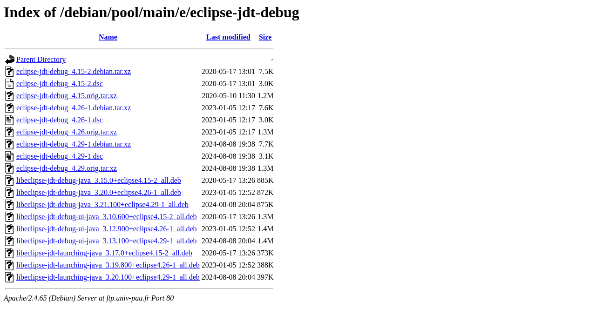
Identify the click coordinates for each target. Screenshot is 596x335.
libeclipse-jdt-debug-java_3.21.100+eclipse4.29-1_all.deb (102, 204)
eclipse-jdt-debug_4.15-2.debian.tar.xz (73, 71)
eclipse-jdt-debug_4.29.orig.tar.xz (66, 168)
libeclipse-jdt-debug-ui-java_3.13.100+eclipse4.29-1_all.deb (106, 241)
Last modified (228, 37)
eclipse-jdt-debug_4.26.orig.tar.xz (66, 132)
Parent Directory (41, 59)
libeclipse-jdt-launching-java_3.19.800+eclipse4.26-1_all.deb (108, 265)
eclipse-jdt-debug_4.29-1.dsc (59, 156)
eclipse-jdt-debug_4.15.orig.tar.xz (66, 96)
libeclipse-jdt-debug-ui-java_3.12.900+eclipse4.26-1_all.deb (106, 229)
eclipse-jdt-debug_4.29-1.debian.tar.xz (73, 144)
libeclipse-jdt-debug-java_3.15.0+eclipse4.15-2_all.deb (98, 180)
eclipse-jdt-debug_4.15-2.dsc (59, 83)
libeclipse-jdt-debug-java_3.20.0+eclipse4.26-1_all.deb (98, 192)
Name (108, 37)
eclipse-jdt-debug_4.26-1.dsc (59, 120)
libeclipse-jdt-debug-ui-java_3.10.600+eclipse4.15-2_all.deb (106, 217)
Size (265, 37)
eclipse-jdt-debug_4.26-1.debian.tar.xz (73, 108)
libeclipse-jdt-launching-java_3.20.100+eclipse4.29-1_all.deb (108, 277)
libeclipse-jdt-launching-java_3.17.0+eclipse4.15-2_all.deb (104, 253)
